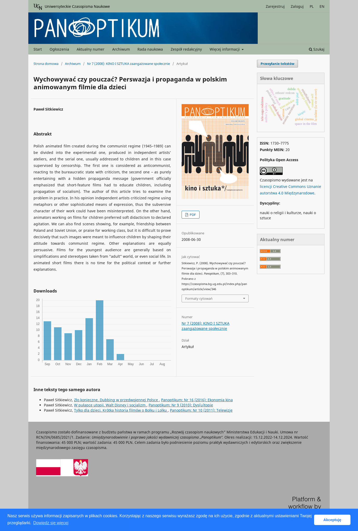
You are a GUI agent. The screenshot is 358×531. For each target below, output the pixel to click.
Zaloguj (297, 6)
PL (312, 6)
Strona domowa (46, 63)
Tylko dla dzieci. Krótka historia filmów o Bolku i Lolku (121, 410)
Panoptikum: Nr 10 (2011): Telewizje (201, 410)
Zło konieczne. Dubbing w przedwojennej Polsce (116, 399)
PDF (192, 214)
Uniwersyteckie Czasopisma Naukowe (72, 7)
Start (38, 49)
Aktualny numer (90, 49)
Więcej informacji (225, 49)
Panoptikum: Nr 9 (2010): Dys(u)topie (181, 405)
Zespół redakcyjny (186, 49)
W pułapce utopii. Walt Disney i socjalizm (110, 405)
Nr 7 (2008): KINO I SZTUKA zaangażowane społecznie (128, 63)
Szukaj (316, 49)
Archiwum (121, 49)
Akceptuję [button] (332, 520)
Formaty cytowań (199, 298)
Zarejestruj (275, 6)
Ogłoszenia (59, 49)
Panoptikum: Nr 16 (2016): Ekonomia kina (197, 399)
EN (322, 6)
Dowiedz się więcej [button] (50, 523)
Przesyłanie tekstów (277, 63)
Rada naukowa (150, 49)
